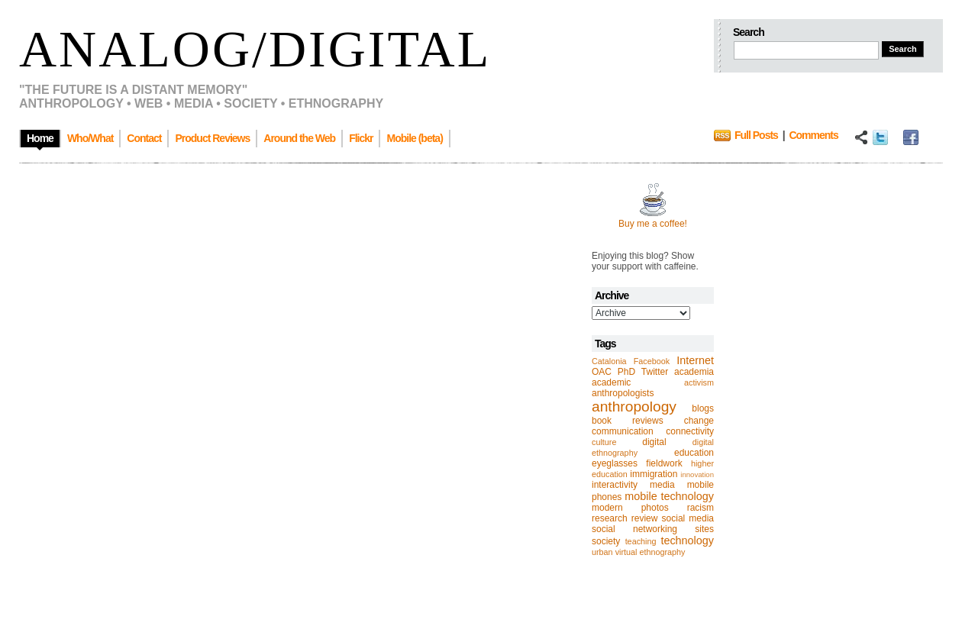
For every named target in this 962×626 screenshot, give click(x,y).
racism (700, 507)
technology (687, 540)
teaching (641, 541)
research (610, 518)
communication (623, 431)
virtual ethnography (650, 552)
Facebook (652, 361)
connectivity (690, 431)
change (699, 420)
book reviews (627, 420)
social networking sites (653, 529)
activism (699, 382)
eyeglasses (615, 463)
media (662, 484)
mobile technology (669, 496)
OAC (602, 371)
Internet (695, 360)
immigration (653, 474)
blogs (703, 408)
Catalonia (609, 361)
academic (611, 382)
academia (694, 371)
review (644, 518)
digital (654, 442)
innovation (697, 474)
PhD (626, 371)
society (606, 541)
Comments (813, 135)
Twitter (654, 371)
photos (655, 507)
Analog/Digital (255, 49)
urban (602, 552)
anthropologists (623, 393)
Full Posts (756, 135)
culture (604, 442)
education (694, 452)
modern (607, 507)
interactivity (615, 484)
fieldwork (664, 463)
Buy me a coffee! (652, 223)
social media (688, 518)
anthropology (634, 407)
